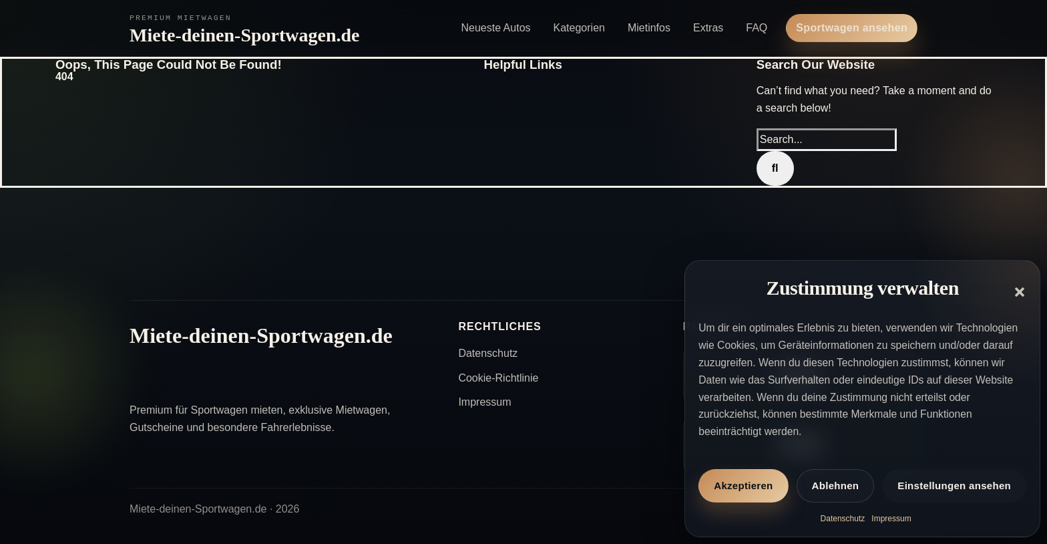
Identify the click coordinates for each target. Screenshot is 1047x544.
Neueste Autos (495, 27)
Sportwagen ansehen (851, 27)
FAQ (756, 27)
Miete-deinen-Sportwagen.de (245, 35)
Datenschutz (843, 518)
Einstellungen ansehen (954, 485)
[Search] (775, 168)
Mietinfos (649, 27)
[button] (1019, 292)
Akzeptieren (743, 485)
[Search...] (827, 139)
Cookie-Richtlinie (498, 378)
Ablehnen (835, 485)
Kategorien (579, 27)
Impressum (891, 518)
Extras (708, 27)
